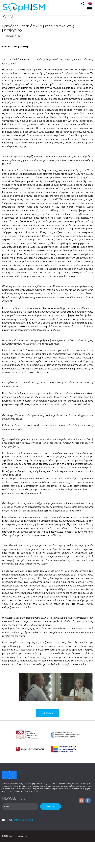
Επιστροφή (47, 713)
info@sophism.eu (23, 819)
